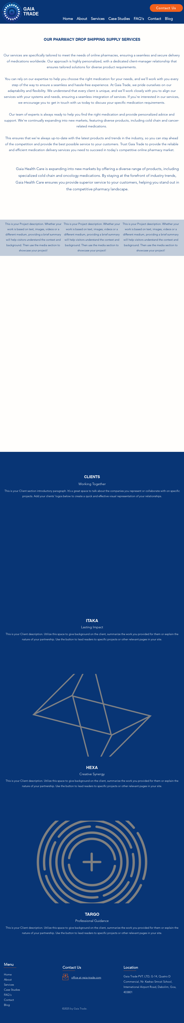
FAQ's (7, 995)
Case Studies (12, 989)
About (8, 979)
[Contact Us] (166, 8)
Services (9, 984)
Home (8, 974)
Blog (7, 1005)
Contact (9, 1000)
